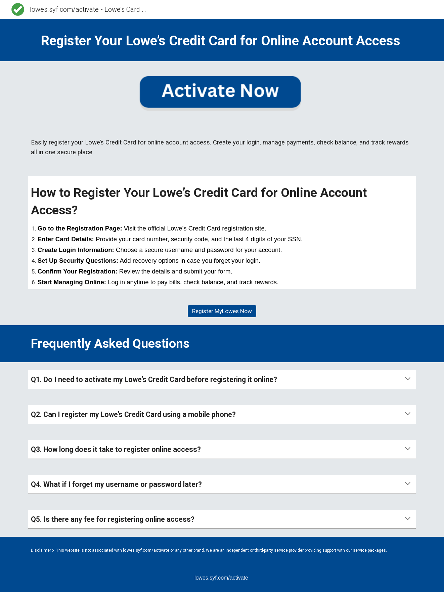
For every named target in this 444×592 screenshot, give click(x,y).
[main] (222, 40)
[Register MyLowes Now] (222, 311)
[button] (408, 379)
